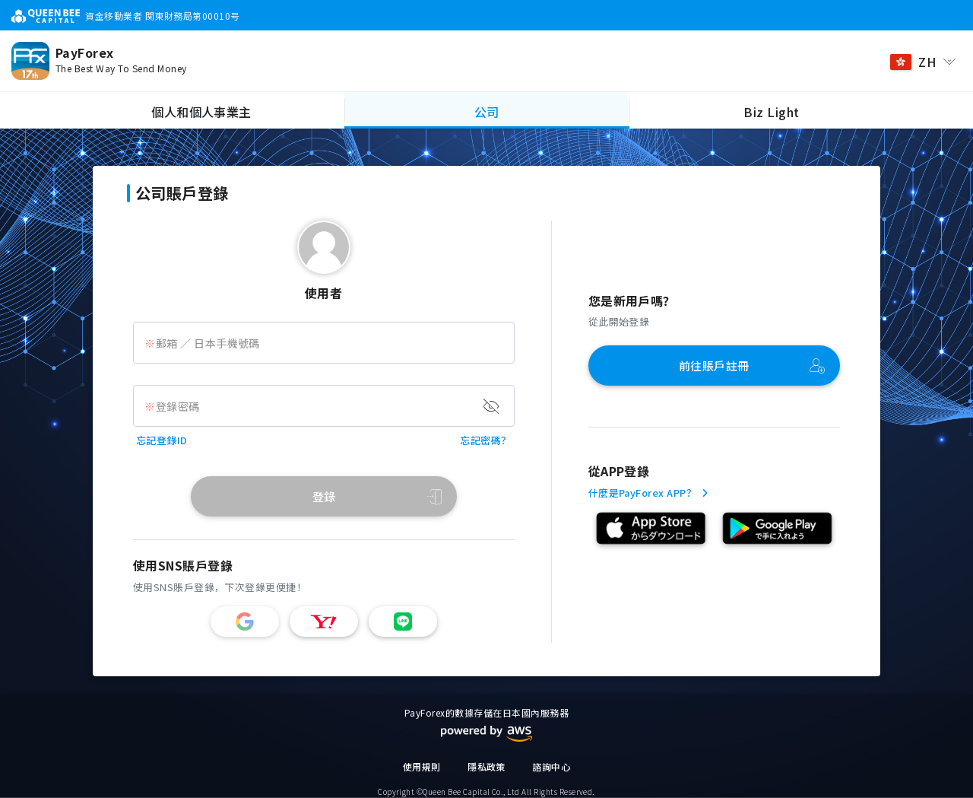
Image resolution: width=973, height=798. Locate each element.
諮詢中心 (551, 766)
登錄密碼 (178, 406)
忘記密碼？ (485, 440)
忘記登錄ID (162, 440)
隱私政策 (486, 766)
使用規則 (422, 766)
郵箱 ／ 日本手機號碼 (208, 343)
